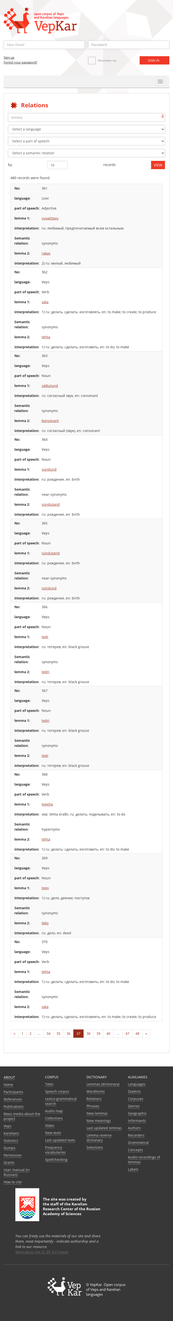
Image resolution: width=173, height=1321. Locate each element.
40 (108, 1033)
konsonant (50, 420)
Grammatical (138, 1142)
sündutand (51, 504)
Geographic (137, 1113)
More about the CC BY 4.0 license (41, 1251)
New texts (53, 1132)
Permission (13, 1155)
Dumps (9, 1148)
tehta (46, 337)
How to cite (13, 1182)
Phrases (92, 1106)
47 (127, 1033)
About (9, 1077)
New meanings (98, 1120)
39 (98, 1033)
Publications (14, 1106)
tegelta (47, 804)
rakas (46, 253)
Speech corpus (57, 1091)
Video (49, 1125)
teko (45, 923)
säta (45, 302)
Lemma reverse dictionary (99, 1137)
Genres (134, 1106)
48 (137, 1033)
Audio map (54, 1111)
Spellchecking (56, 1159)
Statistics (11, 1140)
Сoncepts (135, 1149)
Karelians (11, 1133)
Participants (13, 1092)
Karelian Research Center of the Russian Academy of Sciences (71, 1209)
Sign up (9, 57)
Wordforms (95, 1091)
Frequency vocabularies (55, 1150)
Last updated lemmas (104, 1128)
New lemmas (97, 1113)
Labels (133, 1169)
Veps (7, 1126)
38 (88, 1033)
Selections (94, 1147)
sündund (49, 469)
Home (8, 1084)
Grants (9, 1162)
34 (48, 1033)
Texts (49, 1084)
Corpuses (135, 1098)
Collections (54, 1118)
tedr (45, 636)
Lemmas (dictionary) (102, 1084)
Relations (94, 1098)
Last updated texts (60, 1140)
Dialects (134, 1091)
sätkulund (50, 385)
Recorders (136, 1135)
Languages (136, 1084)
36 (68, 1033)
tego (45, 888)
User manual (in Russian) (17, 1172)
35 (58, 1033)
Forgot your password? (20, 62)
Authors (134, 1128)
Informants (137, 1120)
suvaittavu (50, 218)
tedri (45, 672)
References (13, 1099)
